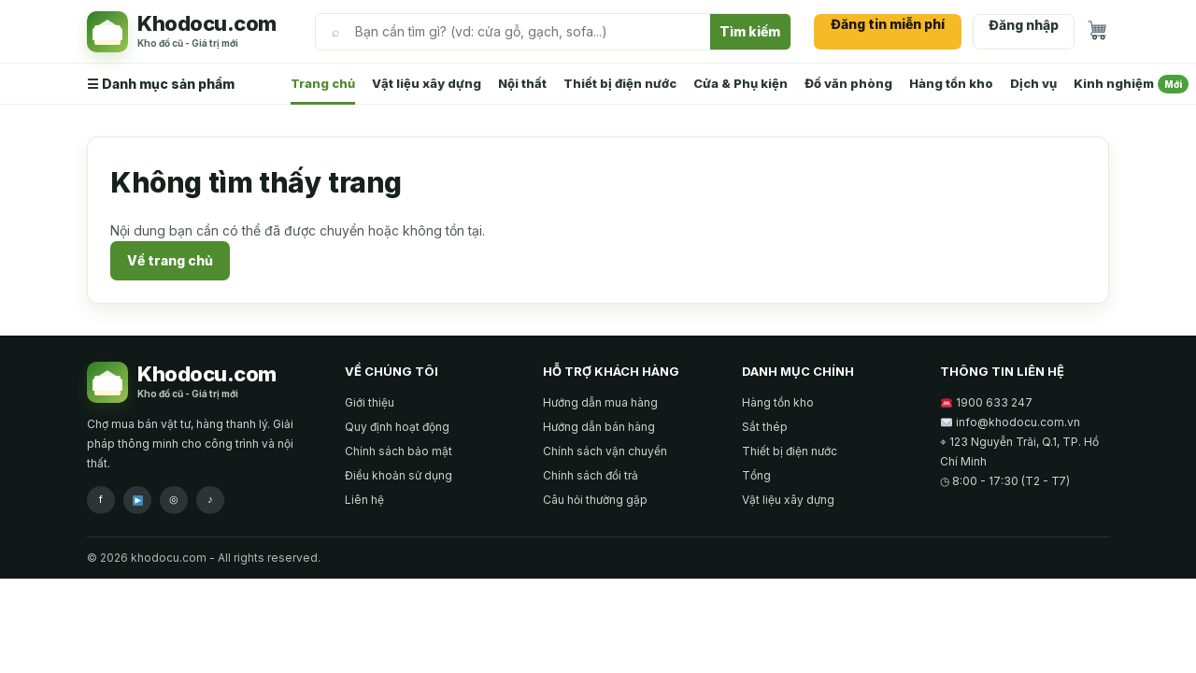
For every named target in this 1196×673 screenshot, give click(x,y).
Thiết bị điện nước (619, 83)
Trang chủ (323, 83)
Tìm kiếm (749, 31)
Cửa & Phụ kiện (740, 83)
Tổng (756, 475)
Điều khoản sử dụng (398, 475)
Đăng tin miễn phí (888, 24)
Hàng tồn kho (951, 83)
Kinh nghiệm (1131, 84)
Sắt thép (765, 427)
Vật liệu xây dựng (426, 83)
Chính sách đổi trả (590, 475)
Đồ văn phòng (848, 83)
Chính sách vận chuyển (605, 451)
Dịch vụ (1033, 83)
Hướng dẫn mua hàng (600, 402)
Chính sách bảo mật (398, 451)
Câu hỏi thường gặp (595, 500)
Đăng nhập (1024, 25)
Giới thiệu (369, 402)
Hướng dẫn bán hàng (599, 427)
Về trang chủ (170, 260)
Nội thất (522, 83)
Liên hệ (364, 500)
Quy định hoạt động (397, 427)
